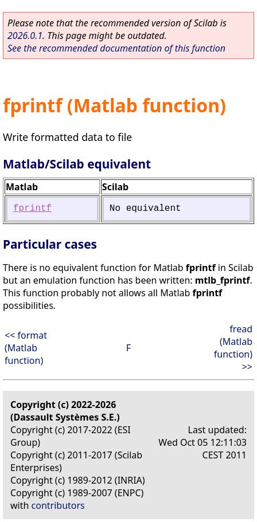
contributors (58, 505)
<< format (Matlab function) (26, 348)
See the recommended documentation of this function (116, 48)
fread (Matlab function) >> (233, 348)
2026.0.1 (24, 35)
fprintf (32, 208)
